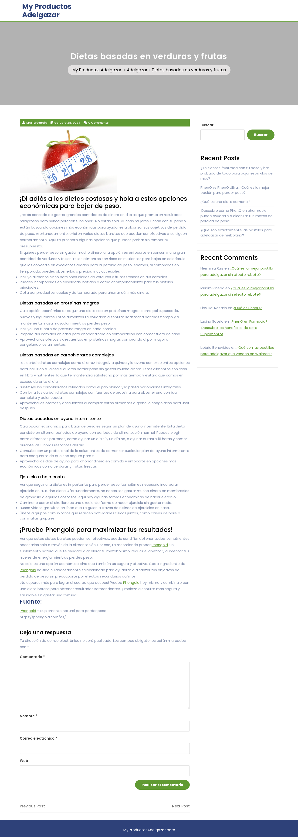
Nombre (28, 716)
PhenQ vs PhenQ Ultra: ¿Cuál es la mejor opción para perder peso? (234, 190)
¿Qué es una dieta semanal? (225, 201)
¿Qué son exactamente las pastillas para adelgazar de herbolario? (236, 233)
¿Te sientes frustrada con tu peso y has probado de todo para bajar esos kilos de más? (236, 173)
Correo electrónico (38, 738)
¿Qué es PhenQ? (247, 307)
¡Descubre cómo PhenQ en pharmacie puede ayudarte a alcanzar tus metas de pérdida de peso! (236, 215)
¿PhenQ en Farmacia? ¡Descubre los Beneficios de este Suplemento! (233, 327)
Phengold (160, 544)
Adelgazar (137, 70)
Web (24, 760)
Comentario (32, 656)
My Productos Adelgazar (47, 11)
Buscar (206, 125)
